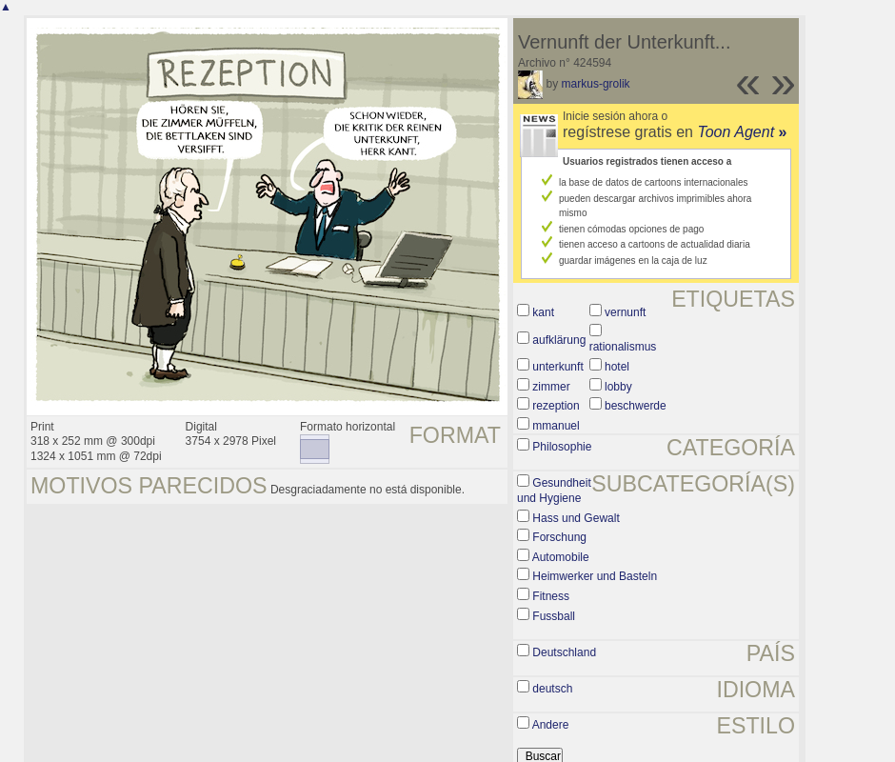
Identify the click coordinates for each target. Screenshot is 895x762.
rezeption (555, 405)
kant (543, 312)
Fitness (550, 596)
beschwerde (635, 405)
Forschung (559, 537)
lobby (618, 386)
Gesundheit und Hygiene (554, 490)
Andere (550, 725)
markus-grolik (596, 83)
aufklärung (559, 340)
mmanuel (555, 425)
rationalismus (623, 346)
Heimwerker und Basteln (594, 576)
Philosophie (561, 446)
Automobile (560, 557)
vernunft (625, 312)
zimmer (550, 386)
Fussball (553, 616)
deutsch (552, 688)
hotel (617, 366)
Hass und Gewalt (575, 518)
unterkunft (557, 366)
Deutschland (564, 652)
